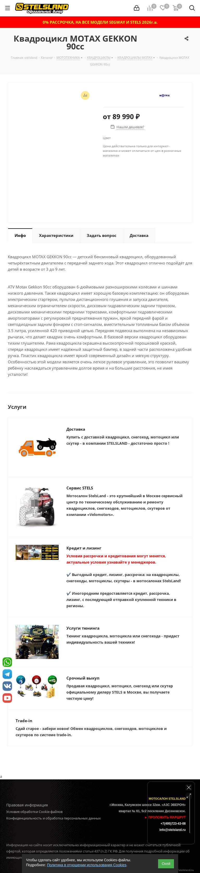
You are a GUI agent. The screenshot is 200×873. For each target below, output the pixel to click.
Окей (166, 864)
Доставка (75, 429)
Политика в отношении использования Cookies (86, 865)
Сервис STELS (79, 487)
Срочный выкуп (82, 678)
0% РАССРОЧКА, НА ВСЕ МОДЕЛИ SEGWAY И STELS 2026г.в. (100, 22)
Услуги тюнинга (82, 628)
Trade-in (24, 720)
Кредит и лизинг (83, 548)
